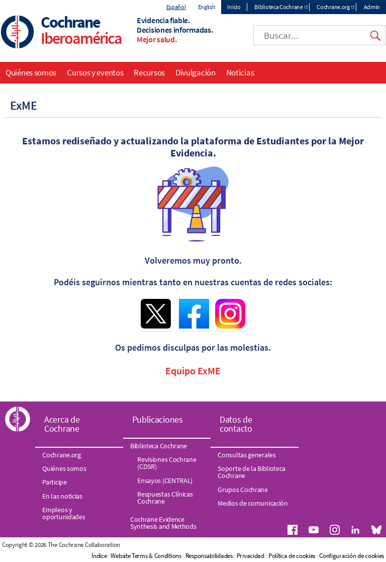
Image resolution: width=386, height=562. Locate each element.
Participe (54, 482)
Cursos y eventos (95, 72)
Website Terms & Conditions (146, 555)
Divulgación (195, 72)
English (207, 7)
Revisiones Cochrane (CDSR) (166, 463)
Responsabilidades (209, 555)
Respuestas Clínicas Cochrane (164, 498)
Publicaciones (157, 419)
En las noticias (62, 496)
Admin (372, 7)
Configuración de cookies (351, 555)
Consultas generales (246, 454)
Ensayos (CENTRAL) (164, 480)
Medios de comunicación (252, 503)
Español (176, 7)
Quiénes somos (31, 72)
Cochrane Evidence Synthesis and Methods (163, 523)
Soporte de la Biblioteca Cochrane (251, 472)
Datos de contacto (236, 424)
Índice (99, 555)
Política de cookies (291, 555)
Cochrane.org (333, 7)
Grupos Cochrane (243, 489)
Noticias (240, 72)
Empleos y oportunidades (63, 513)
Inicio (233, 7)
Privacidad (250, 555)
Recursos (149, 72)
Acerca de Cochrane (61, 424)
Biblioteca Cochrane (278, 7)
